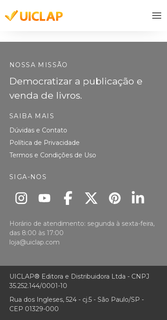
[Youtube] (45, 198)
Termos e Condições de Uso (52, 155)
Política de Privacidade (44, 143)
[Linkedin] (138, 198)
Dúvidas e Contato (38, 130)
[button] (157, 16)
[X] (91, 198)
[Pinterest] (114, 198)
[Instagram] (21, 198)
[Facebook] (68, 198)
